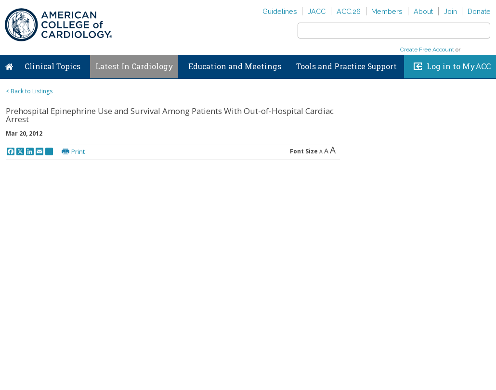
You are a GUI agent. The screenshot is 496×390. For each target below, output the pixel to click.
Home (9, 64)
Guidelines (279, 11)
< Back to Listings (29, 91)
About (423, 11)
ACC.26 (349, 11)
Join (450, 11)
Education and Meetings (234, 66)
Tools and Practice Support (346, 66)
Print (78, 151)
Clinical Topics (52, 66)
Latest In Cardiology (134, 66)
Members (387, 11)
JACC (317, 11)
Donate (479, 11)
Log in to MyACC (459, 66)
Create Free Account (427, 49)
